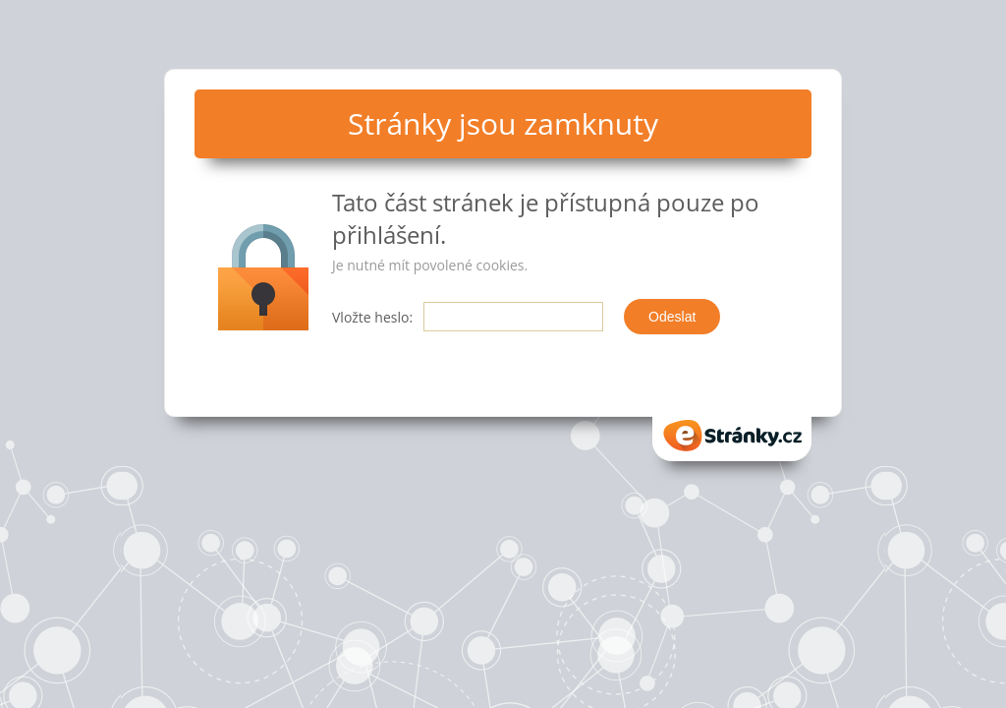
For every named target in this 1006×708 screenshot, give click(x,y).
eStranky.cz (731, 435)
